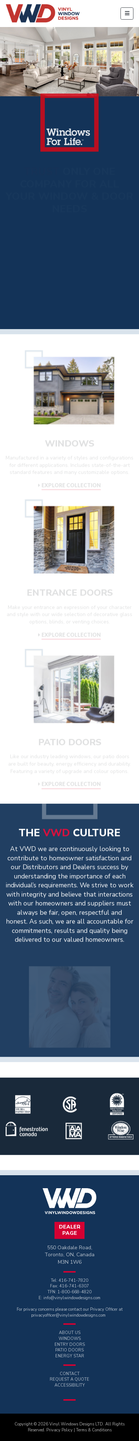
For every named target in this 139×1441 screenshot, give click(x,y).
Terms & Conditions (94, 1430)
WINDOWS (70, 1338)
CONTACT (70, 1374)
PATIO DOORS (69, 1350)
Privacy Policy (59, 1430)
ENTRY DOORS (69, 1344)
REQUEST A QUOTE (69, 1379)
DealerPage (69, 1230)
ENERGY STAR (69, 1356)
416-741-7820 (73, 1280)
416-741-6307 (74, 1286)
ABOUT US (69, 1333)
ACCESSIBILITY (69, 1385)
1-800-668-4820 (74, 1292)
